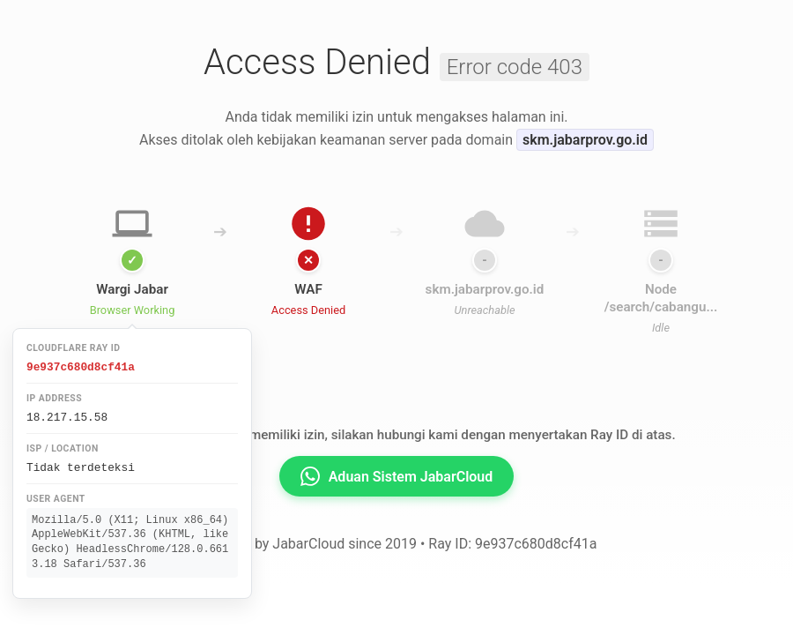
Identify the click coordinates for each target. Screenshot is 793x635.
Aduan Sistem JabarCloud (396, 476)
